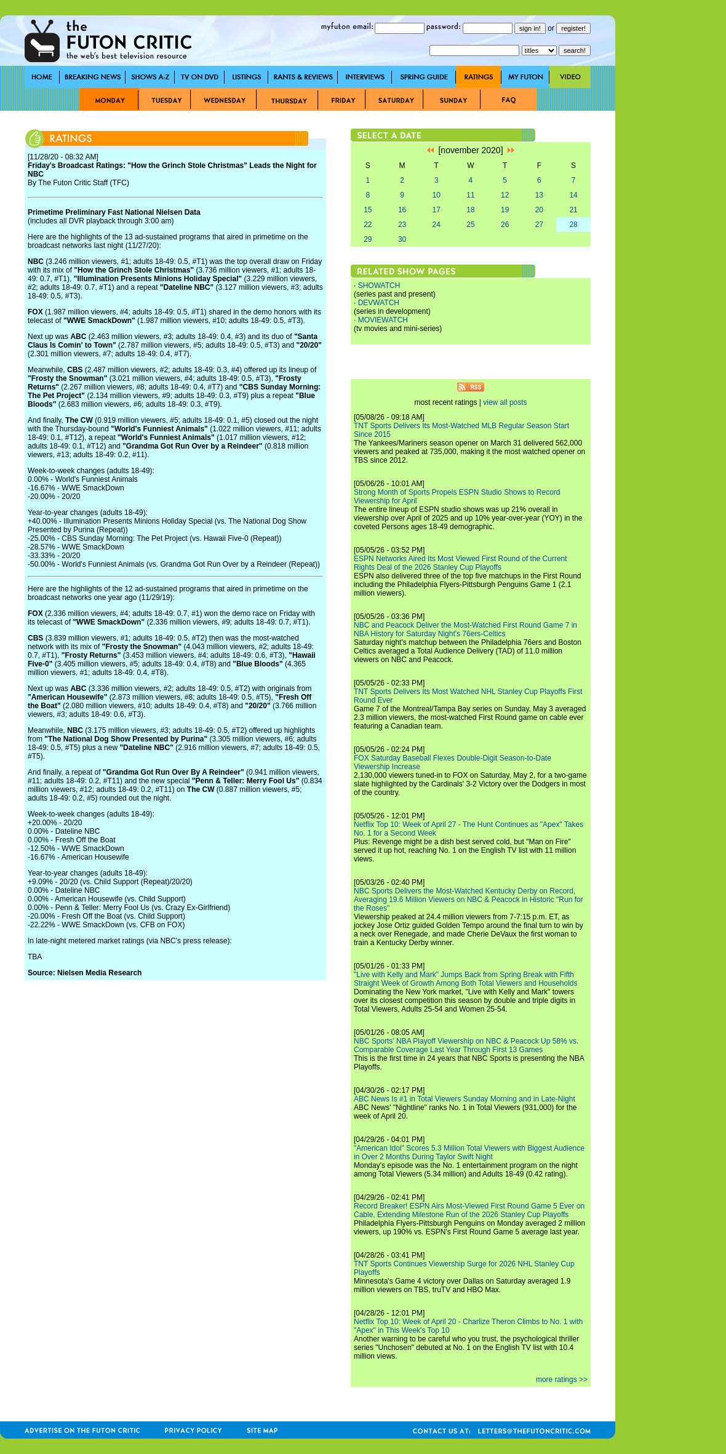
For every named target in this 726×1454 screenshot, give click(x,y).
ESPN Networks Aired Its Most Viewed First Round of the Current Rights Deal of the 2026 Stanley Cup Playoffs (460, 563)
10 (437, 195)
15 (368, 210)
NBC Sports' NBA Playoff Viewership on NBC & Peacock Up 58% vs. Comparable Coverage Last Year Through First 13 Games (466, 1045)
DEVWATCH (378, 302)
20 (539, 210)
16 (402, 210)
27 (539, 224)
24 (437, 224)
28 (573, 224)
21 (573, 210)
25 (470, 224)
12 (505, 195)
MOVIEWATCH (383, 320)
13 (539, 195)
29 (368, 239)
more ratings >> (562, 1379)
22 (368, 224)
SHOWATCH (379, 285)
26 (505, 224)
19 (505, 210)
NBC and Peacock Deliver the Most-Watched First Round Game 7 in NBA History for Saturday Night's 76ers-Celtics (465, 629)
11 (470, 195)
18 (470, 210)
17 (437, 210)
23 (402, 224)
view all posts (505, 402)
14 (573, 195)
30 (402, 239)
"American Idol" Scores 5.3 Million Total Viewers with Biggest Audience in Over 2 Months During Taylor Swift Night (469, 1152)
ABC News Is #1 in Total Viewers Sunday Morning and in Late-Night (464, 1099)
